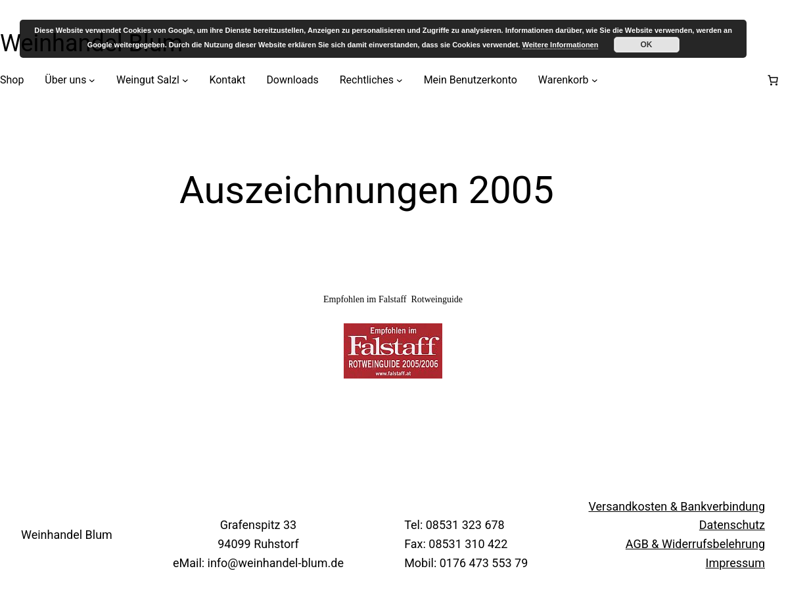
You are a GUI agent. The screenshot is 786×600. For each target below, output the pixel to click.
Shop (12, 80)
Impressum (735, 563)
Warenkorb (563, 80)
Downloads (292, 80)
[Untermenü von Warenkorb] (594, 80)
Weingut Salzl (147, 80)
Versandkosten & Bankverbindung (677, 506)
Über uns (65, 80)
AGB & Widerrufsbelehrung (695, 544)
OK (647, 44)
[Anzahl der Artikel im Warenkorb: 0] (773, 80)
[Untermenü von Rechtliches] (399, 80)
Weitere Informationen (560, 45)
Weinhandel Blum (66, 535)
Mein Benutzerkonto (470, 80)
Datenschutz (732, 525)
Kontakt (227, 80)
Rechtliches (367, 80)
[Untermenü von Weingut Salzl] (185, 80)
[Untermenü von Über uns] (92, 80)
